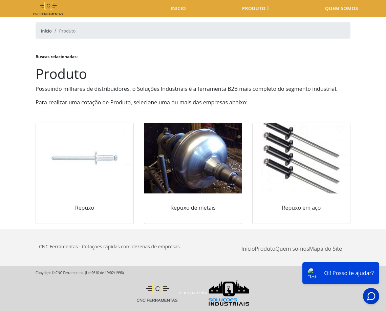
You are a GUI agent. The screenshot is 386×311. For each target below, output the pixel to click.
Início (248, 248)
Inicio (178, 8)
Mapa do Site (325, 248)
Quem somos (341, 8)
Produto (253, 8)
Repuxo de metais (193, 207)
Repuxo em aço (301, 207)
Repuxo (84, 207)
